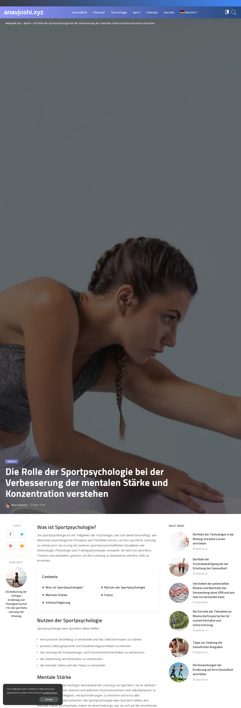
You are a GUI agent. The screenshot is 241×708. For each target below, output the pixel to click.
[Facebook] (10, 534)
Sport (12, 461)
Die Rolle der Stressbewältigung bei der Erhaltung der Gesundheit (210, 564)
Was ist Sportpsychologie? (64, 587)
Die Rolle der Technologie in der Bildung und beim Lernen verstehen (213, 539)
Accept (49, 699)
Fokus (108, 594)
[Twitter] (22, 534)
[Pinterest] (10, 546)
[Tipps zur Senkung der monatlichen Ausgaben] (179, 647)
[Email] (22, 546)
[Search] (234, 12)
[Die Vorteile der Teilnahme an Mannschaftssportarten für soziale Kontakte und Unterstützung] (179, 621)
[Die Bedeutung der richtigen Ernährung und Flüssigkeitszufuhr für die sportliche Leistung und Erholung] (16, 577)
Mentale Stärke (56, 594)
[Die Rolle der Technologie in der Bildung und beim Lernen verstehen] (179, 542)
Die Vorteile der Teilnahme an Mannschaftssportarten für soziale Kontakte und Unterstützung (212, 618)
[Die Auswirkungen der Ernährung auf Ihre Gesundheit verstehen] (179, 672)
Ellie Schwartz (20, 505)
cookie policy (49, 692)
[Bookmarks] (226, 12)
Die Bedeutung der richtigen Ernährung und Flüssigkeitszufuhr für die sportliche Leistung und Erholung (16, 604)
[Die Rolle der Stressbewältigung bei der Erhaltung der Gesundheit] (179, 567)
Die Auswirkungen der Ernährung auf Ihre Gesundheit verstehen (213, 669)
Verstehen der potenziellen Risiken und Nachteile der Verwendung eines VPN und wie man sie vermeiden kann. (213, 590)
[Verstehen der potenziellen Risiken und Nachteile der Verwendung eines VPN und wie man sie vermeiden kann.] (179, 593)
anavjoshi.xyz (23, 12)
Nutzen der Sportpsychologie (124, 587)
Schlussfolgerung (57, 602)
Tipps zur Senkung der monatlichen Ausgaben (208, 644)
